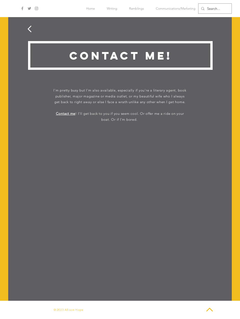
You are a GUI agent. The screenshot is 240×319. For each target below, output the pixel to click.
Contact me (66, 113)
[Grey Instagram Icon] (36, 8)
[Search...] (214, 8)
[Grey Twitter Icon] (29, 8)
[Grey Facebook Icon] (22, 8)
